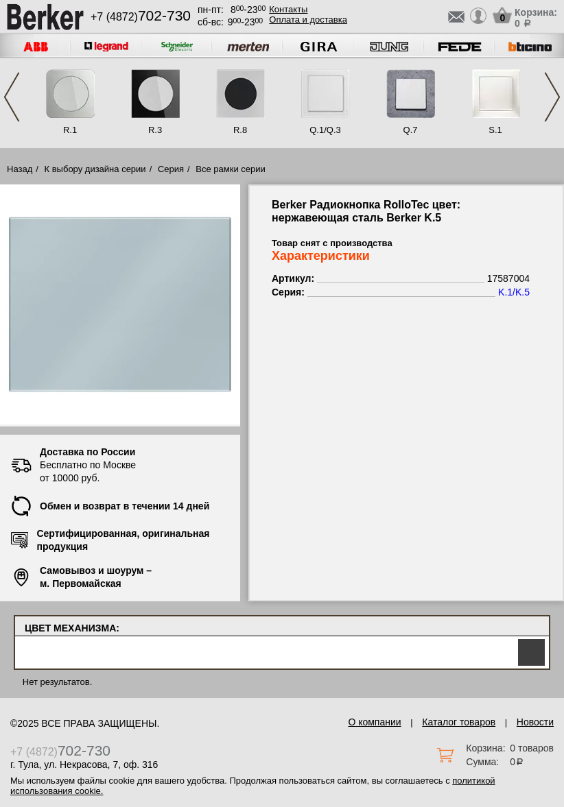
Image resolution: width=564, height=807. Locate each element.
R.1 (70, 130)
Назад (19, 169)
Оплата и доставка (308, 19)
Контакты (288, 9)
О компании (374, 721)
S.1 (495, 130)
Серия (171, 169)
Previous (11, 97)
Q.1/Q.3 (325, 130)
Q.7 (410, 130)
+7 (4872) (141, 17)
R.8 (240, 130)
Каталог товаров (458, 721)
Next (552, 97)
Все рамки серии (230, 169)
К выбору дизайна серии (95, 169)
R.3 (155, 130)
